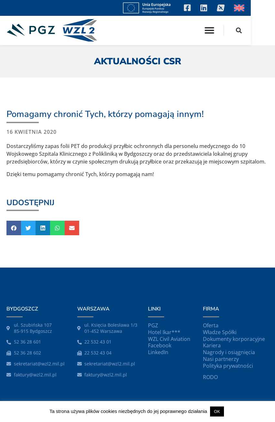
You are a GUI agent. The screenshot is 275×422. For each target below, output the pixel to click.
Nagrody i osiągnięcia (229, 352)
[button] (233, 30)
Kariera (212, 345)
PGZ (153, 325)
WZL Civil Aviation (169, 339)
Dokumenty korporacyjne (234, 339)
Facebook (159, 345)
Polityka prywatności (228, 365)
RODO (210, 377)
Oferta (210, 325)
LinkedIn (158, 352)
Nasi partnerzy (221, 359)
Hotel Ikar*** (164, 332)
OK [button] (217, 411)
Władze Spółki (220, 332)
